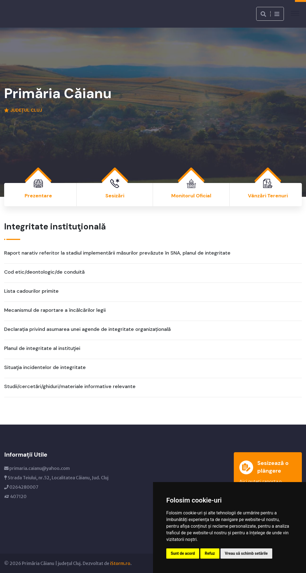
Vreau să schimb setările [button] (246, 553)
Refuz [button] (210, 553)
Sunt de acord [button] (183, 553)
